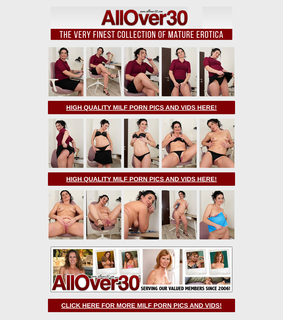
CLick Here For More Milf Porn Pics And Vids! (141, 305)
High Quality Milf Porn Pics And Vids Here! (141, 107)
